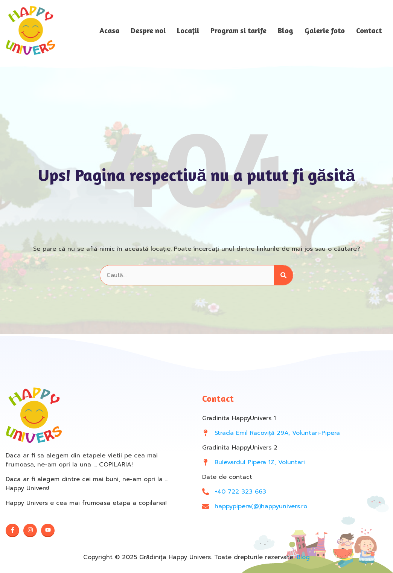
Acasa (109, 30)
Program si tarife (238, 30)
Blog (285, 30)
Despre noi (148, 30)
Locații (188, 30)
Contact (369, 30)
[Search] (283, 275)
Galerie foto (325, 30)
